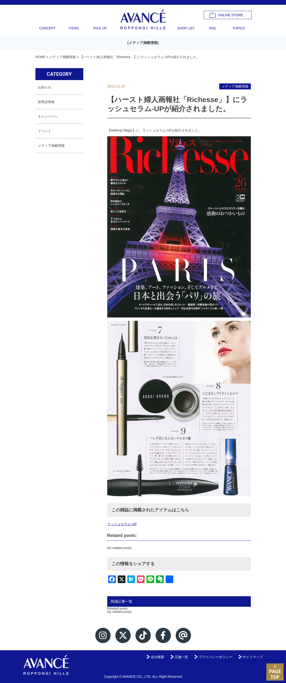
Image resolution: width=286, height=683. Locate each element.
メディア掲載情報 (143, 43)
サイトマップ (253, 657)
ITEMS (74, 28)
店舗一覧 (181, 657)
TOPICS (238, 28)
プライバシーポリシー (215, 657)
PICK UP (100, 28)
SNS (212, 28)
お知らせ (44, 87)
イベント (44, 131)
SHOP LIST (186, 28)
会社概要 (157, 657)
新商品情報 (46, 102)
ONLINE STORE (230, 15)
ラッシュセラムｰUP (122, 524)
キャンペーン (48, 116)
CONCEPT (47, 28)
